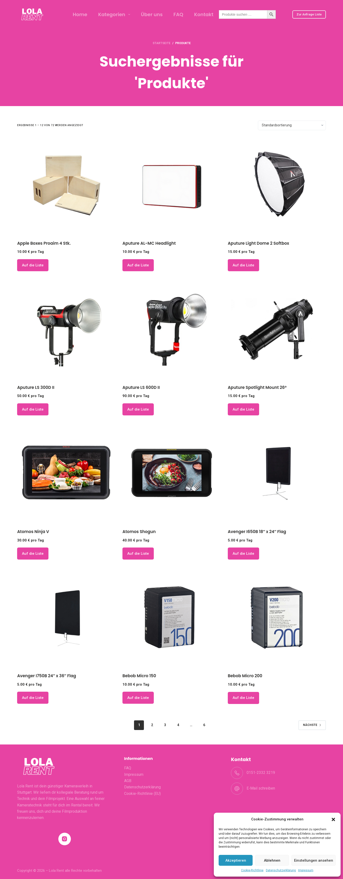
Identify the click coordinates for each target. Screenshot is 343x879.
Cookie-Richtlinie (252, 870)
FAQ (178, 14)
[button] (333, 819)
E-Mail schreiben (261, 788)
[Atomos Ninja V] (66, 474)
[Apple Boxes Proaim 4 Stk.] (66, 185)
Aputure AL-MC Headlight (149, 243)
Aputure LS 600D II (141, 387)
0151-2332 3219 (261, 772)
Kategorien (115, 14)
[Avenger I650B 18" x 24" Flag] (277, 474)
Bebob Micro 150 (139, 676)
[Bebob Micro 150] (171, 618)
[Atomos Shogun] (171, 474)
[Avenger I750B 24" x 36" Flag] (66, 618)
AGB (127, 780)
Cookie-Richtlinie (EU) (142, 793)
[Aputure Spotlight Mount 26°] (277, 329)
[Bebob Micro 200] (277, 618)
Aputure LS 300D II (35, 387)
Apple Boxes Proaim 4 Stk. (44, 243)
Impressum (305, 870)
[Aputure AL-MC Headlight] (171, 185)
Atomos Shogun (139, 531)
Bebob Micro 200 (245, 676)
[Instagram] (64, 839)
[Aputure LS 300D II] (66, 329)
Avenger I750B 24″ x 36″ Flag (46, 676)
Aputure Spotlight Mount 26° (257, 387)
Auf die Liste (33, 265)
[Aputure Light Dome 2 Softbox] (277, 185)
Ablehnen (272, 860)
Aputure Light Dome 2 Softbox (258, 243)
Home (80, 14)
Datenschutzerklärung (281, 870)
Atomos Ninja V (33, 531)
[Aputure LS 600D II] (171, 329)
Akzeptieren (235, 860)
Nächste (312, 725)
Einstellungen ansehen (313, 860)
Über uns (152, 14)
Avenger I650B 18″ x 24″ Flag (257, 531)
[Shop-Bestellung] (292, 125)
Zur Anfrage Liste (309, 14)
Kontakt (203, 14)
